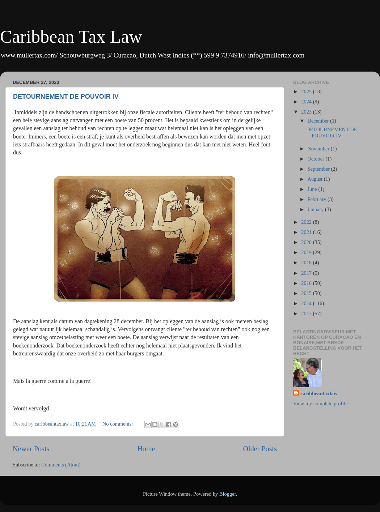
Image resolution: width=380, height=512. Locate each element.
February (318, 199)
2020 (307, 242)
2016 (307, 283)
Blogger (227, 494)
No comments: (118, 424)
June (313, 189)
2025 (307, 91)
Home (146, 449)
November (319, 149)
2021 (307, 232)
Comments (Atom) (60, 465)
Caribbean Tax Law (71, 36)
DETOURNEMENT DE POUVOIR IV (66, 96)
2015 (307, 293)
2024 (307, 101)
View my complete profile (320, 403)
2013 (307, 313)
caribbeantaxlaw (318, 393)
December (319, 121)
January (316, 209)
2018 (307, 262)
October (317, 159)
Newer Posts (31, 449)
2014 (307, 303)
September (319, 169)
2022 (307, 222)
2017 (307, 273)
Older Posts (260, 449)
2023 (307, 112)
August (316, 179)
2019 (307, 252)
